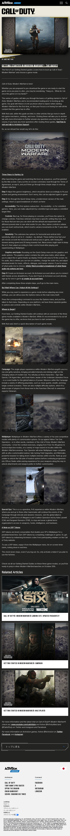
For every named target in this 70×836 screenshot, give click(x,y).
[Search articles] (66, 3)
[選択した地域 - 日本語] (63, 768)
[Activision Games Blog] (11, 3)
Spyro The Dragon (12, 788)
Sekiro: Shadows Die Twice (15, 794)
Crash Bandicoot (11, 791)
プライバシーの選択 (10, 815)
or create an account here (32, 279)
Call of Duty (10, 783)
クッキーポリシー (9, 810)
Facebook (39, 783)
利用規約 (6, 806)
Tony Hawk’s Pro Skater (14, 785)
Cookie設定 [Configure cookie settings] (7, 812)
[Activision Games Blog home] (12, 770)
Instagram (39, 788)
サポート (6, 804)
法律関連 (6, 802)
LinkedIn (38, 791)
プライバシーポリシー (11, 808)
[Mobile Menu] (61, 3)
